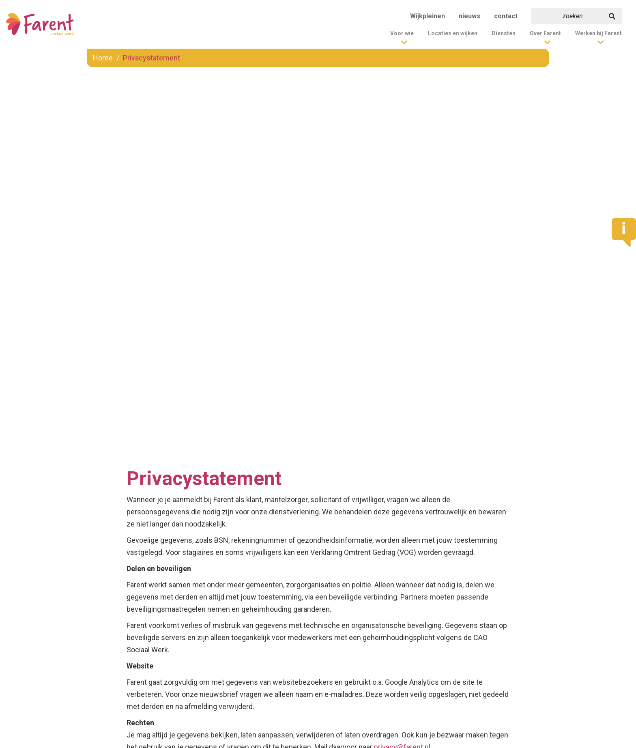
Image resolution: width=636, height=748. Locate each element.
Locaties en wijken (452, 33)
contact (506, 16)
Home (103, 58)
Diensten (504, 33)
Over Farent (545, 33)
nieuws (469, 16)
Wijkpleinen (427, 16)
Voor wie (402, 33)
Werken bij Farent (598, 33)
